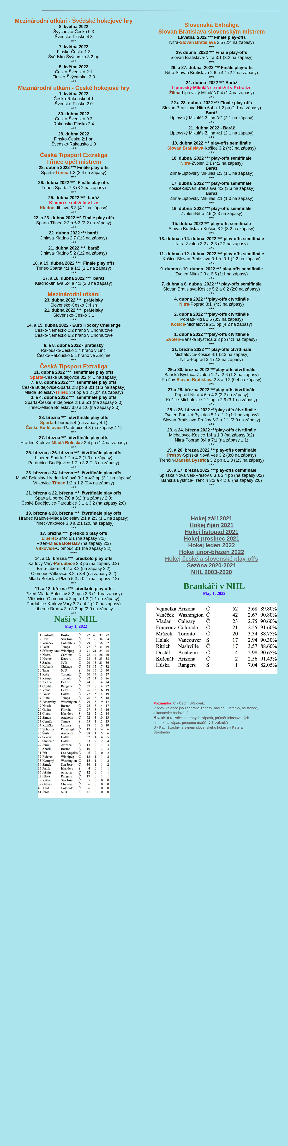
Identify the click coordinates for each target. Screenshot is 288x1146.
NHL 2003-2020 (211, 572)
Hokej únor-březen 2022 (211, 552)
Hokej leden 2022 (211, 545)
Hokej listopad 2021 (211, 532)
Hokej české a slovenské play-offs (211, 558)
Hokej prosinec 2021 (211, 538)
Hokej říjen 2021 (212, 525)
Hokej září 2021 (211, 518)
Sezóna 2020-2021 (211, 565)
